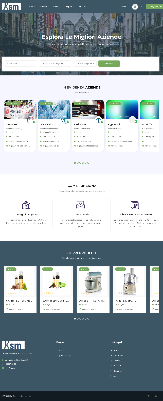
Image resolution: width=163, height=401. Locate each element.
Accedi (123, 7)
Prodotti (56, 7)
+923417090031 (116, 137)
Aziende (43, 7)
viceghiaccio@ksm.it (51, 141)
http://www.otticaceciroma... (88, 146)
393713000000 (14, 137)
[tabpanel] (20, 126)
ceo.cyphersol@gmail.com (121, 141)
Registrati (118, 371)
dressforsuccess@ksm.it (18, 141)
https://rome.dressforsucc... (19, 146)
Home (32, 7)
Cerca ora (109, 63)
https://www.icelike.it (51, 146)
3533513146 (81, 137)
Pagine (68, 7)
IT (81, 7)
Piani (61, 350)
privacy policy (65, 355)
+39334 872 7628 (49, 137)
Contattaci (118, 355)
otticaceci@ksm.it (84, 141)
